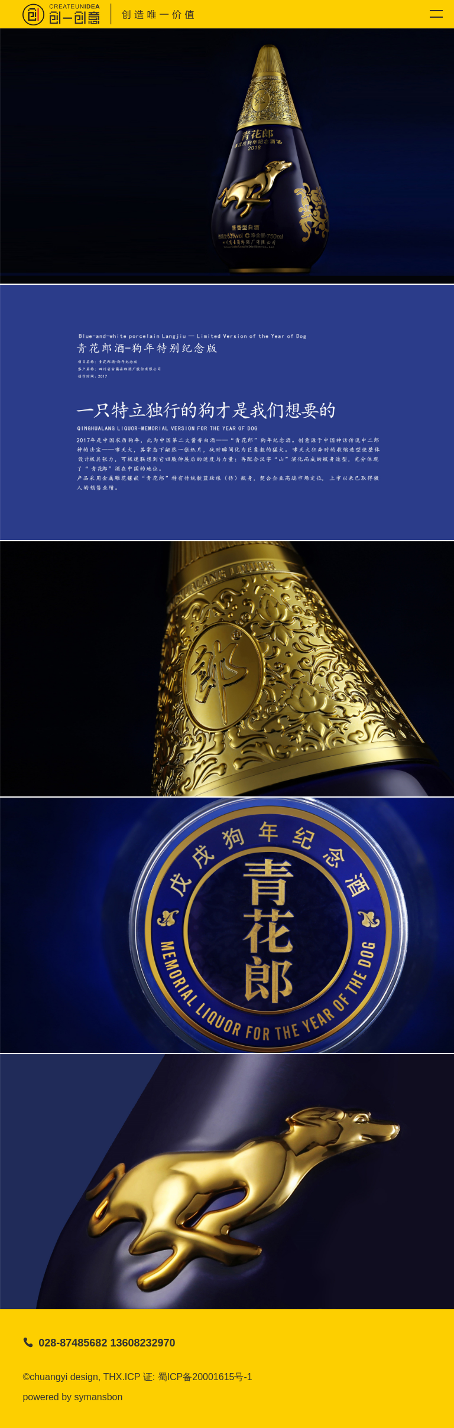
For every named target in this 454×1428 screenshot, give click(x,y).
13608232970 (142, 1343)
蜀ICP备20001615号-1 (205, 1377)
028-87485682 (72, 1343)
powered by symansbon (72, 1397)
